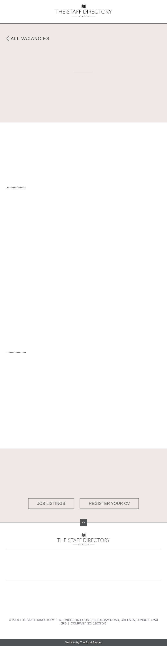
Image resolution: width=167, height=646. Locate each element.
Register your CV (109, 503)
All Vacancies (30, 38)
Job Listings (51, 503)
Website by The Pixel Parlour (83, 642)
